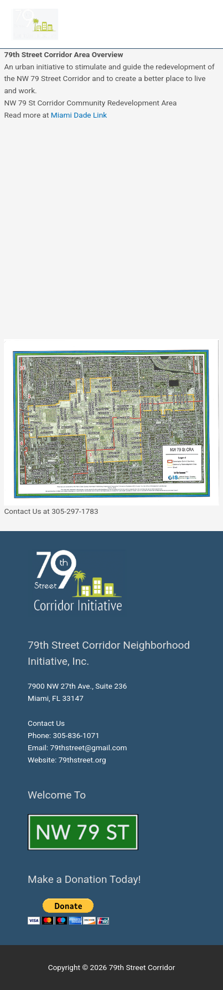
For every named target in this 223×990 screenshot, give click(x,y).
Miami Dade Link (79, 114)
